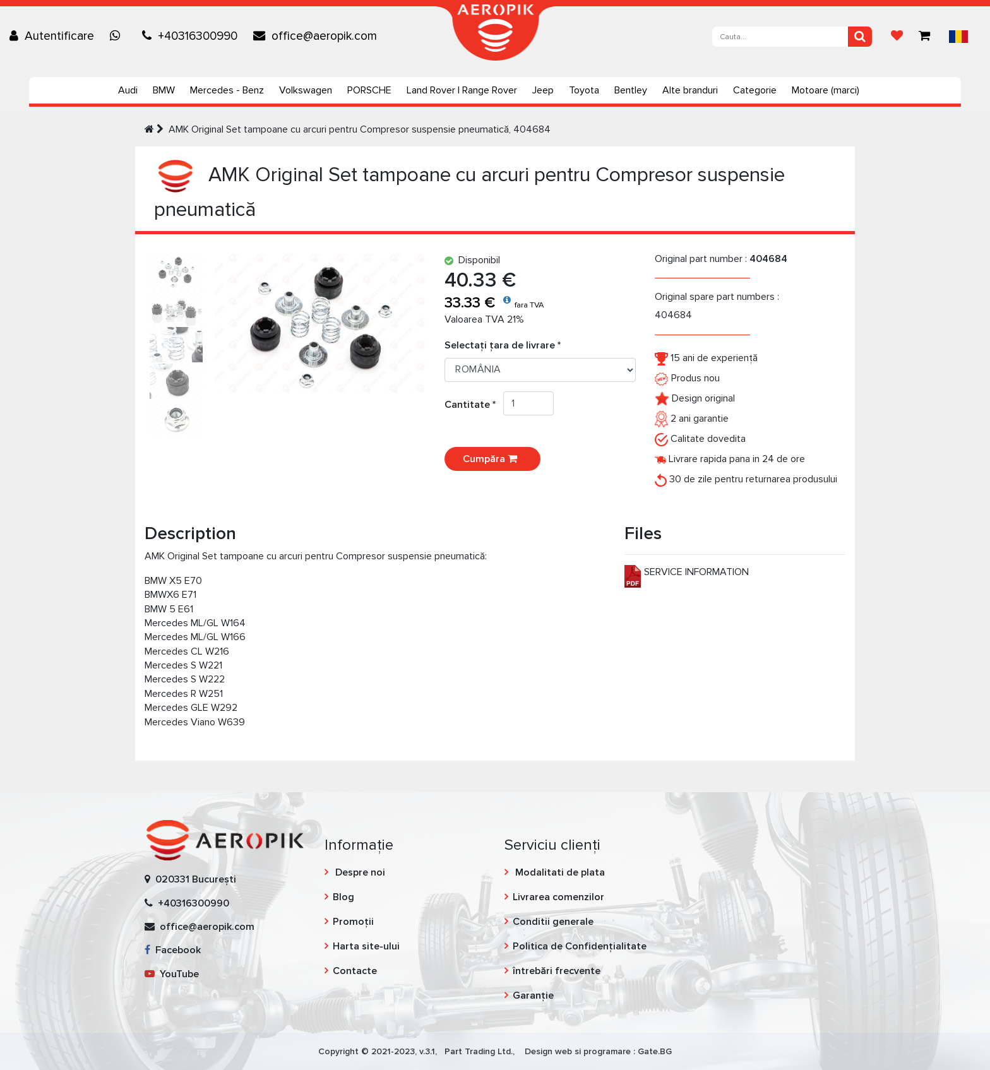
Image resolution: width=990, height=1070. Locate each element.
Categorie (755, 90)
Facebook (173, 950)
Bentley (630, 90)
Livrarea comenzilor (558, 897)
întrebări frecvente (556, 971)
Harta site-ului (366, 946)
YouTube (172, 974)
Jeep (543, 90)
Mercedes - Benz (227, 90)
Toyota (584, 90)
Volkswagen (305, 90)
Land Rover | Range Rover (462, 90)
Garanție (533, 995)
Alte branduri (690, 90)
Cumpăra (492, 459)
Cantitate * (473, 404)
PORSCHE (369, 90)
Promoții (353, 921)
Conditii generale (553, 921)
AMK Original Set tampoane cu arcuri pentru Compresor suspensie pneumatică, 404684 (360, 129)
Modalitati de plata (559, 872)
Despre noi (359, 872)
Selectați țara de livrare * (502, 345)
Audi (128, 90)
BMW (164, 90)
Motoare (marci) (825, 90)
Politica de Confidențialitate (580, 946)
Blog (343, 897)
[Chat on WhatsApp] (118, 36)
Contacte (355, 971)
